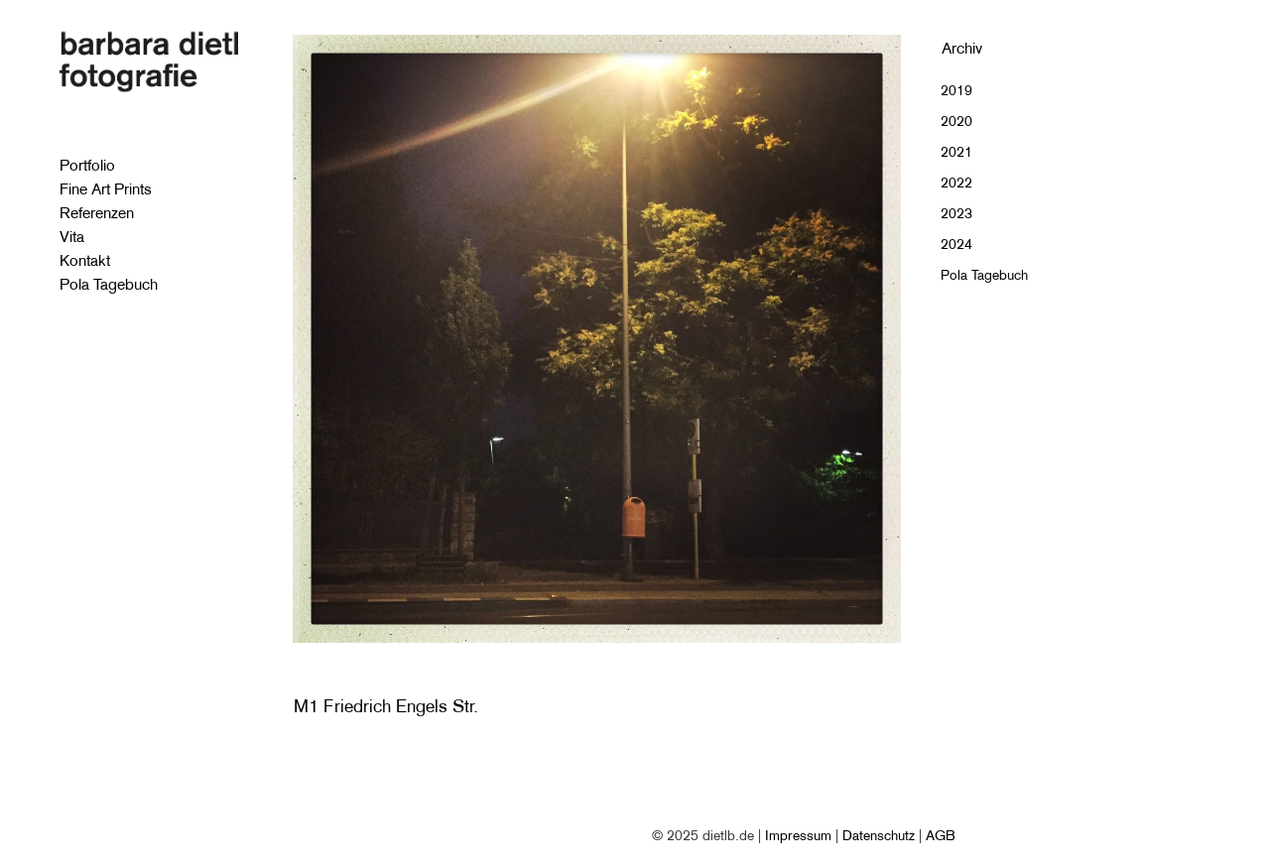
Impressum (798, 835)
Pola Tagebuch (984, 275)
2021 (956, 152)
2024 (956, 244)
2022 (956, 182)
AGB (940, 835)
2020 (956, 121)
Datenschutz (878, 835)
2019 (956, 90)
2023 (956, 213)
